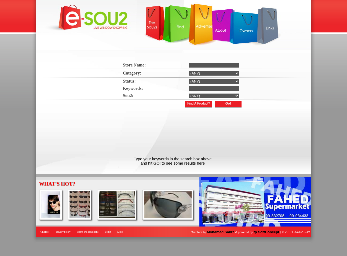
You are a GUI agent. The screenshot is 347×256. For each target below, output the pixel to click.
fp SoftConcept (266, 232)
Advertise (44, 232)
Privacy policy (63, 232)
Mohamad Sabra (221, 232)
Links (120, 232)
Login (108, 232)
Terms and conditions (87, 232)
